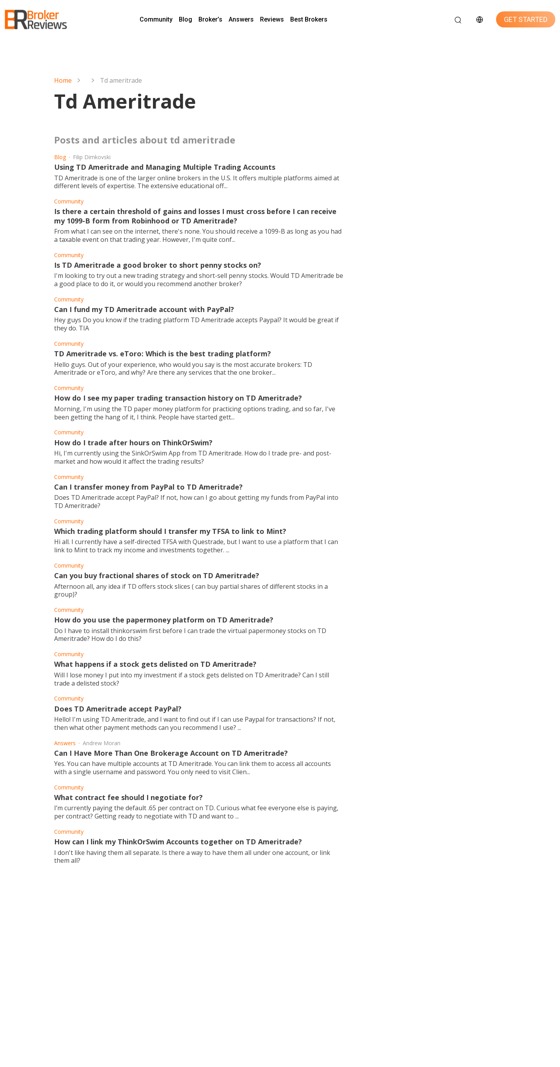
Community (156, 19)
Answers (241, 19)
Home (63, 80)
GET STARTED (525, 19)
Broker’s (210, 19)
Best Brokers (308, 19)
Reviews (272, 19)
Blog (185, 19)
